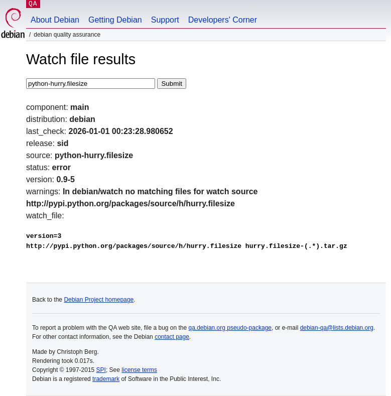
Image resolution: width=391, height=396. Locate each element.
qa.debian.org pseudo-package (230, 327)
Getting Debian (115, 20)
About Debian (55, 20)
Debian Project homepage (99, 299)
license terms (139, 369)
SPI (101, 369)
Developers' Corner (222, 20)
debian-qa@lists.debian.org (336, 327)
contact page (172, 336)
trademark (105, 378)
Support (165, 20)
